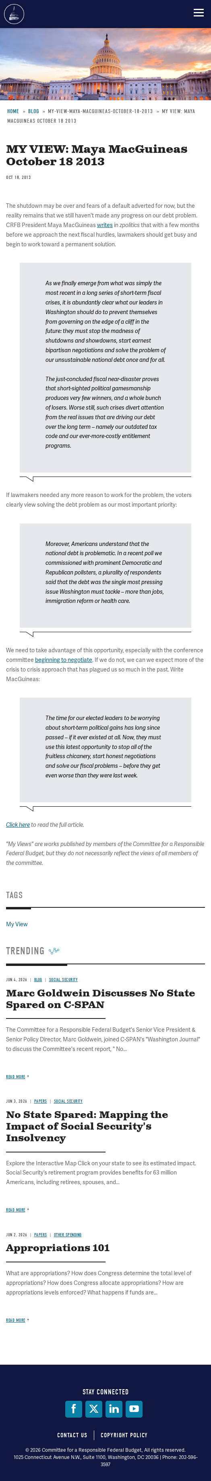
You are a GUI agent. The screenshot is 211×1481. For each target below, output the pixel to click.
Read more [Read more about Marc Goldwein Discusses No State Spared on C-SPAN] (15, 1076)
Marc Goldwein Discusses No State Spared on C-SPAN (100, 999)
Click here (18, 825)
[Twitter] (93, 1409)
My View (17, 924)
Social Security (63, 979)
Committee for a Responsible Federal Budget (14, 14)
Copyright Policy (124, 1435)
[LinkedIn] (114, 1409)
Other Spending (68, 1235)
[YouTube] (134, 1409)
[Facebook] (73, 1409)
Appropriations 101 (58, 1248)
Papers (40, 1101)
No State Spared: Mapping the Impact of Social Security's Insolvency (87, 1127)
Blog (38, 979)
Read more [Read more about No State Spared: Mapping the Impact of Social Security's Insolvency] (15, 1210)
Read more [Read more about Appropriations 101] (15, 1320)
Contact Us (72, 1435)
